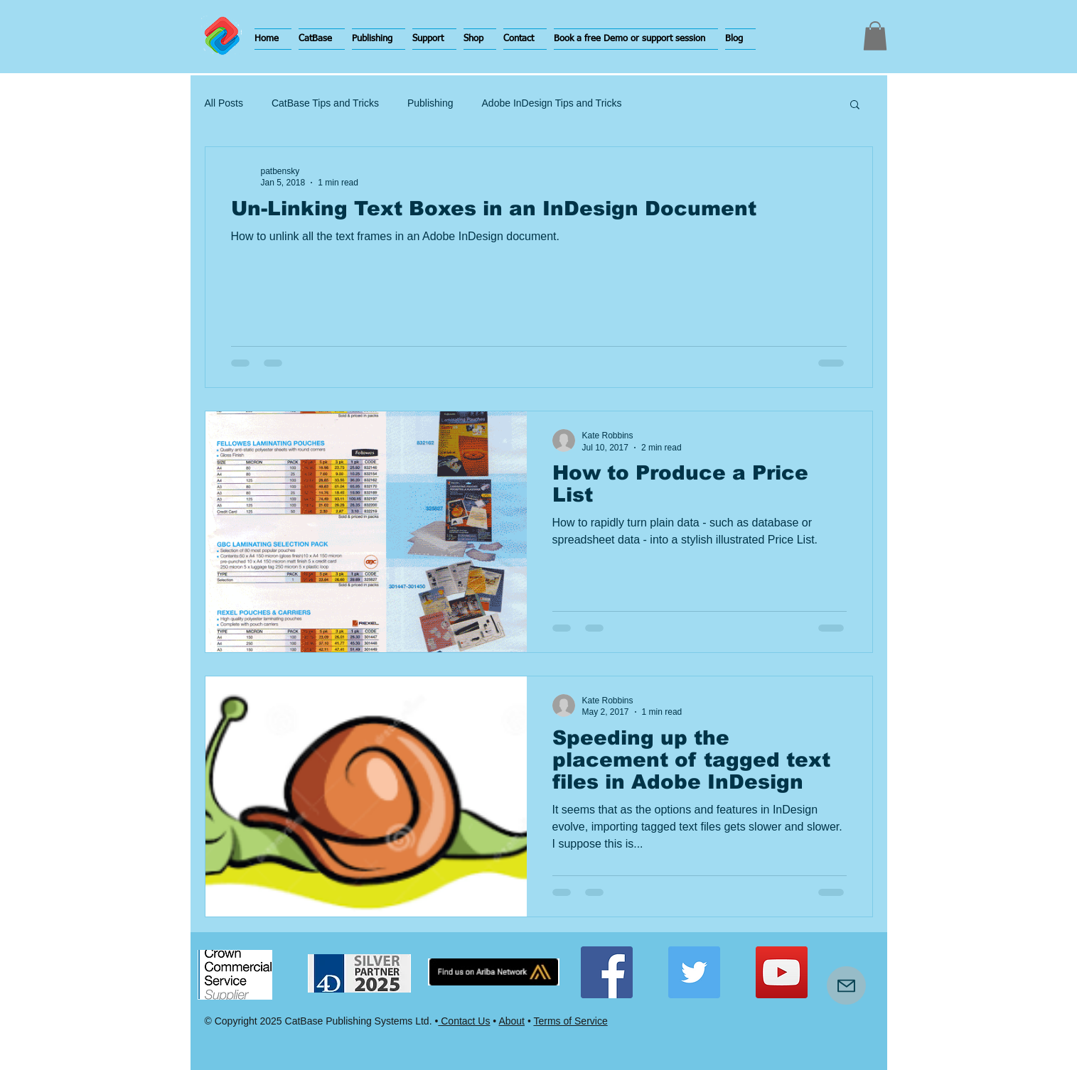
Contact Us (464, 1021)
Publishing (430, 103)
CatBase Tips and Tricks (325, 103)
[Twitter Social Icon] (694, 972)
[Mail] (846, 985)
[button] (321, 39)
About (511, 1021)
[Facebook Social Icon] (607, 972)
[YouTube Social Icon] (782, 972)
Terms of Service (570, 1021)
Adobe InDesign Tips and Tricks (552, 103)
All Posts (224, 103)
